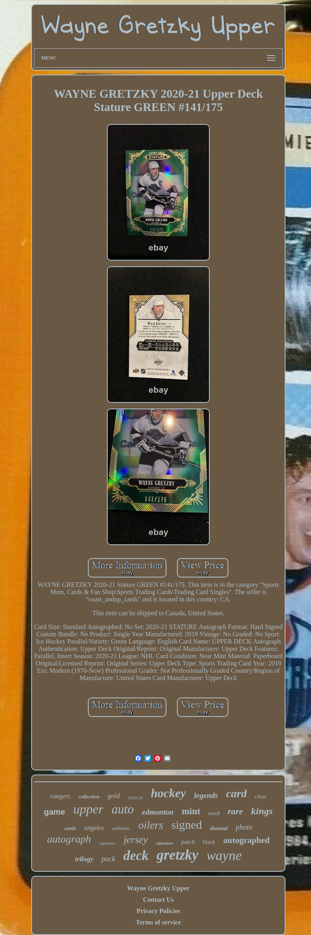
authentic (121, 828)
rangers (60, 796)
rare (235, 811)
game (54, 811)
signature (164, 843)
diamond (219, 828)
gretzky (177, 855)
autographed (246, 840)
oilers (150, 825)
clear (260, 797)
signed (186, 824)
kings (262, 811)
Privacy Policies (158, 910)
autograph (69, 839)
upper (88, 809)
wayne (224, 855)
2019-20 (135, 797)
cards (70, 828)
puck (108, 859)
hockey (168, 793)
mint (191, 811)
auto (122, 809)
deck (136, 855)
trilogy (84, 859)
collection (89, 797)
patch (188, 842)
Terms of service (158, 922)
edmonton (158, 812)
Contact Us (158, 899)
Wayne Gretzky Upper (158, 888)
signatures (107, 843)
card (236, 793)
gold (114, 796)
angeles (94, 827)
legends (206, 795)
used (214, 813)
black (209, 842)
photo (244, 827)
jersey (136, 839)
